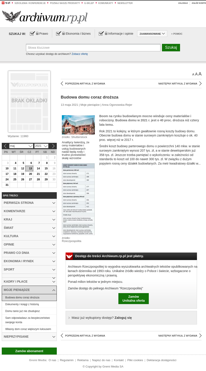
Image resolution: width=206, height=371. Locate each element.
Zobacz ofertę (80, 54)
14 (38, 168)
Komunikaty (105, 3)
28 (38, 179)
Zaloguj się (102, 317)
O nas (52, 360)
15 (46, 168)
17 (7, 174)
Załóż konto (199, 3)
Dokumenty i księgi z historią (22, 304)
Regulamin (67, 360)
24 (7, 179)
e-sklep (89, 3)
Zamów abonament (29, 351)
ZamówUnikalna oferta (133, 298)
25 (14, 179)
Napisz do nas (101, 360)
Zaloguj (183, 3)
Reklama (82, 360)
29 (46, 179)
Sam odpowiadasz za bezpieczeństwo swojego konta (27, 320)
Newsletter (125, 3)
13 (30, 168)
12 (22, 168)
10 (7, 168)
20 (30, 174)
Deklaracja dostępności (161, 360)
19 (22, 174)
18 (14, 174)
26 (22, 179)
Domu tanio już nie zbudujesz (22, 311)
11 (14, 168)
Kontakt (119, 360)
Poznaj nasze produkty (65, 3)
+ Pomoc (176, 33)
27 (30, 179)
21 (38, 174)
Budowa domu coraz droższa (22, 297)
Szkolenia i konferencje (30, 3)
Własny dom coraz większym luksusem (28, 329)
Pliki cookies (135, 360)
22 (46, 174)
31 (7, 184)
